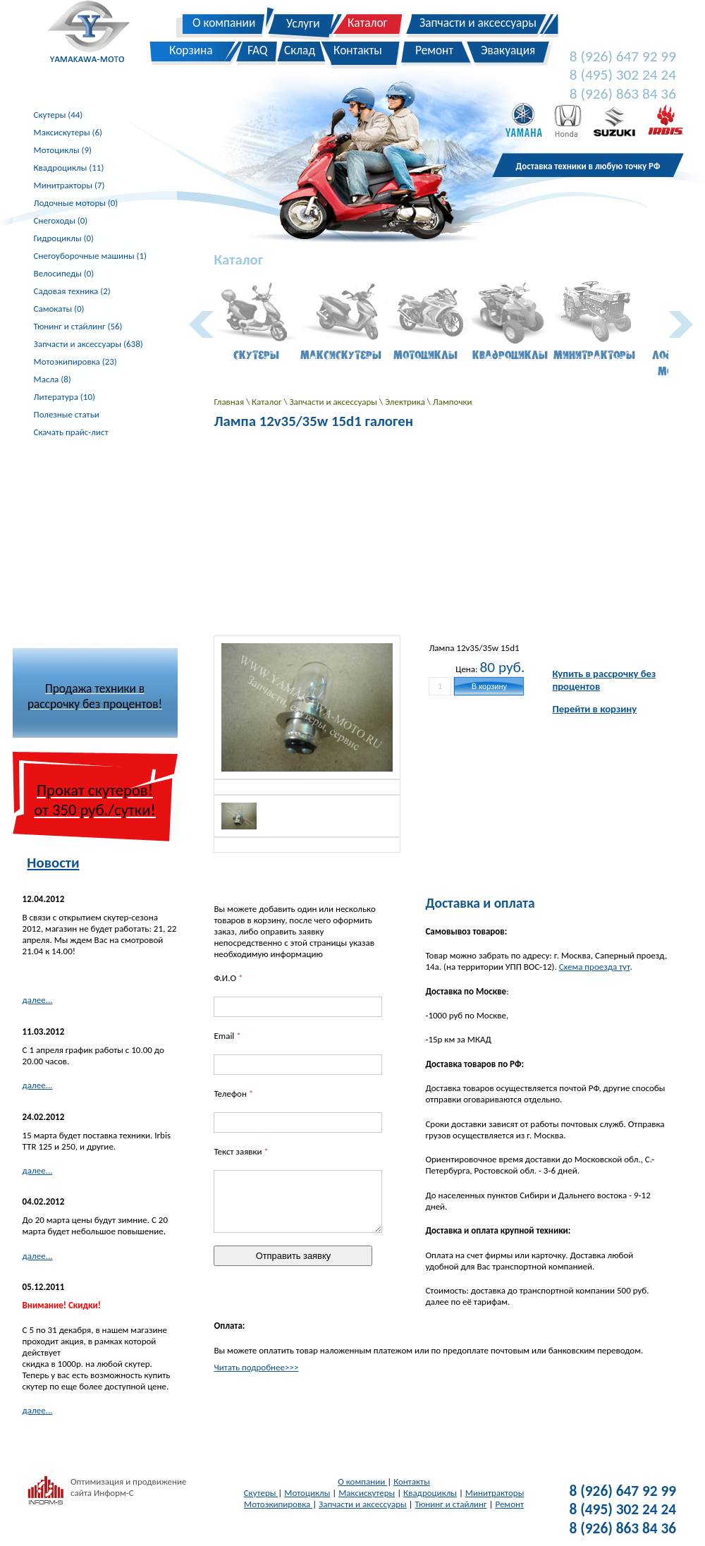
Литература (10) (64, 396)
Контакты (411, 1481)
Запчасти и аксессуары (334, 401)
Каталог (267, 401)
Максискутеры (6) (68, 132)
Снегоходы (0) (61, 220)
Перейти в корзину (594, 708)
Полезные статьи (66, 414)
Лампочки (452, 401)
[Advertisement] (118, 543)
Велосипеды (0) (64, 273)
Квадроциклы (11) (69, 167)
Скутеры (261, 1492)
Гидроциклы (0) (64, 238)
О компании (362, 1481)
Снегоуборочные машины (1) (90, 255)
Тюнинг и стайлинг (451, 1504)
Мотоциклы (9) (63, 150)
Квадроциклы (430, 1492)
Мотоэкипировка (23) (75, 361)
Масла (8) (52, 379)
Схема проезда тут (594, 966)
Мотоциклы (307, 1492)
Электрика (406, 401)
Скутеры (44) (58, 114)
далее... (38, 999)
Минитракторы (494, 1492)
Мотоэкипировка (278, 1504)
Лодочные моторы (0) (76, 202)
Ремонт (509, 1504)
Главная (230, 401)
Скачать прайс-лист (71, 432)
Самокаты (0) (59, 308)
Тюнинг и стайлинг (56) (78, 326)
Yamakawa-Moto (96, 34)
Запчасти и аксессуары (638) (88, 344)
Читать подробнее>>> (256, 1367)
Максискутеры (366, 1492)
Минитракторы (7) (69, 185)
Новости (53, 862)
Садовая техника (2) (72, 291)
